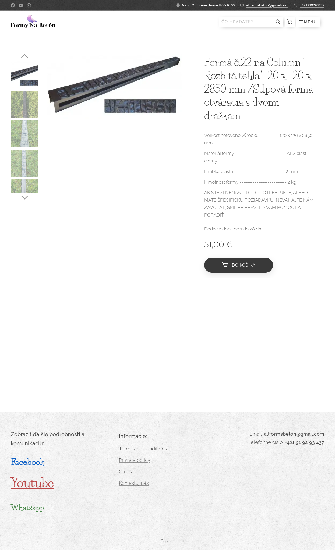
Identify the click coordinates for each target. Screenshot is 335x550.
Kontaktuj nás (134, 483)
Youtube (32, 483)
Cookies (167, 541)
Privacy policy (134, 460)
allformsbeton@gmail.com (267, 5)
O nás (125, 471)
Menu (308, 22)
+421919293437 (312, 5)
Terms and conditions (143, 448)
